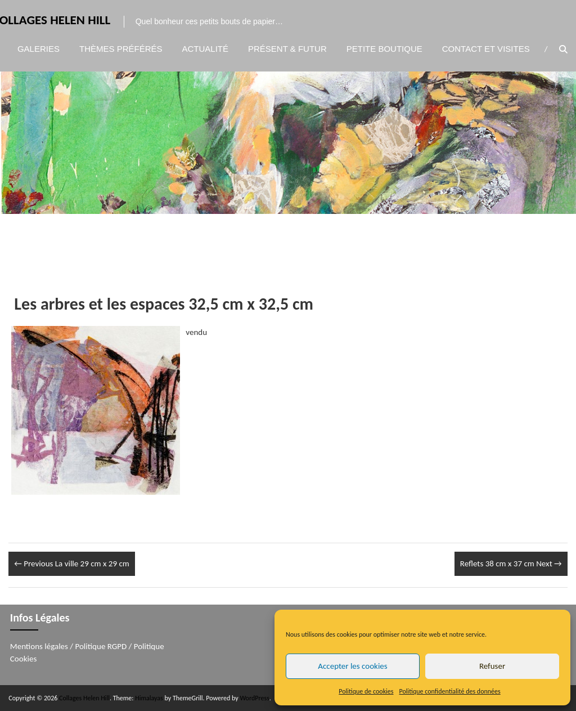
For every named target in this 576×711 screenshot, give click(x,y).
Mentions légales (39, 646)
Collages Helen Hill (84, 698)
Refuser (492, 666)
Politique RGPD (101, 646)
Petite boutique (384, 48)
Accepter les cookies (352, 666)
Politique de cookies (366, 691)
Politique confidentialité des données (450, 691)
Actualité (205, 48)
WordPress (254, 698)
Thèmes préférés (121, 48)
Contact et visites (486, 48)
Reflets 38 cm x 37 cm (511, 563)
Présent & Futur (287, 48)
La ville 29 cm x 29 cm (71, 563)
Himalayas (149, 698)
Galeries (38, 48)
